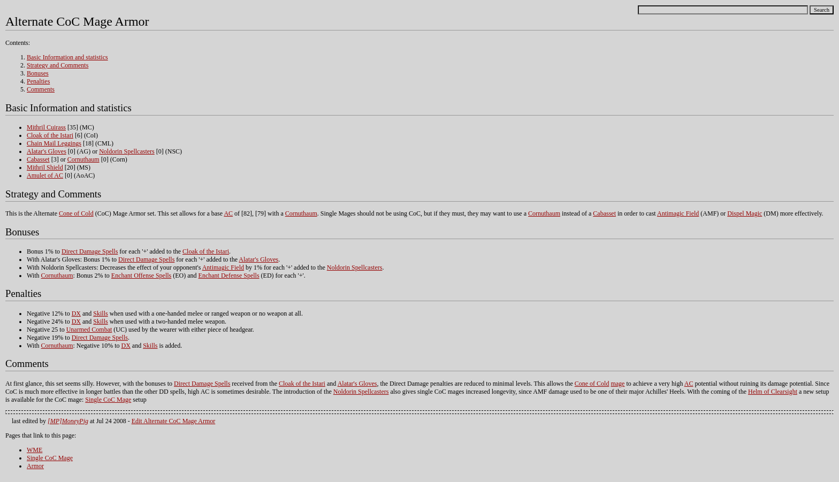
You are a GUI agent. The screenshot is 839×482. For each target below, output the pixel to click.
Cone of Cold (76, 213)
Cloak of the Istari (50, 135)
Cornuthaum (83, 159)
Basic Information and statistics (67, 57)
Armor (35, 466)
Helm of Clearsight (772, 391)
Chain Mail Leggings (54, 143)
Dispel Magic (744, 213)
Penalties (38, 81)
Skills (100, 313)
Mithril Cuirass (46, 127)
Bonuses (38, 73)
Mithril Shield (45, 167)
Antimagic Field (678, 213)
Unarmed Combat (89, 329)
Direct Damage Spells (90, 251)
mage (617, 383)
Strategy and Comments (57, 65)
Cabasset (38, 159)
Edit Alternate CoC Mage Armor (174, 421)
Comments (41, 89)
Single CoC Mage (108, 399)
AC (228, 213)
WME (34, 450)
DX (76, 313)
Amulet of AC (45, 175)
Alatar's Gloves (46, 151)
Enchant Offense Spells (141, 275)
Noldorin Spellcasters (127, 151)
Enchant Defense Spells (229, 275)
